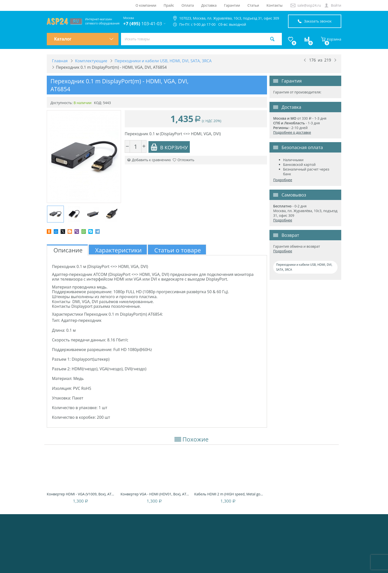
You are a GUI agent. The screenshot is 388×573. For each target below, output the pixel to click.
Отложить (183, 159)
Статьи (253, 5)
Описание (68, 250)
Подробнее (282, 179)
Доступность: (61, 102)
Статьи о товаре (177, 250)
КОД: (98, 102)
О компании (146, 5)
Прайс (169, 5)
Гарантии (232, 5)
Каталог (84, 39)
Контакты (275, 5)
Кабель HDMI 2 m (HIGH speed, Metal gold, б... (228, 494)
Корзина (331, 39)
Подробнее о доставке (292, 132)
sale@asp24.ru (309, 5)
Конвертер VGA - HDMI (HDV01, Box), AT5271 (155, 494)
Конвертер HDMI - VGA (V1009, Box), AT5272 (81, 494)
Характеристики (118, 250)
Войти (336, 5)
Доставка (209, 5)
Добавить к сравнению (149, 159)
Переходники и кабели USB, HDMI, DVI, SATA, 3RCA (304, 267)
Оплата (188, 5)
